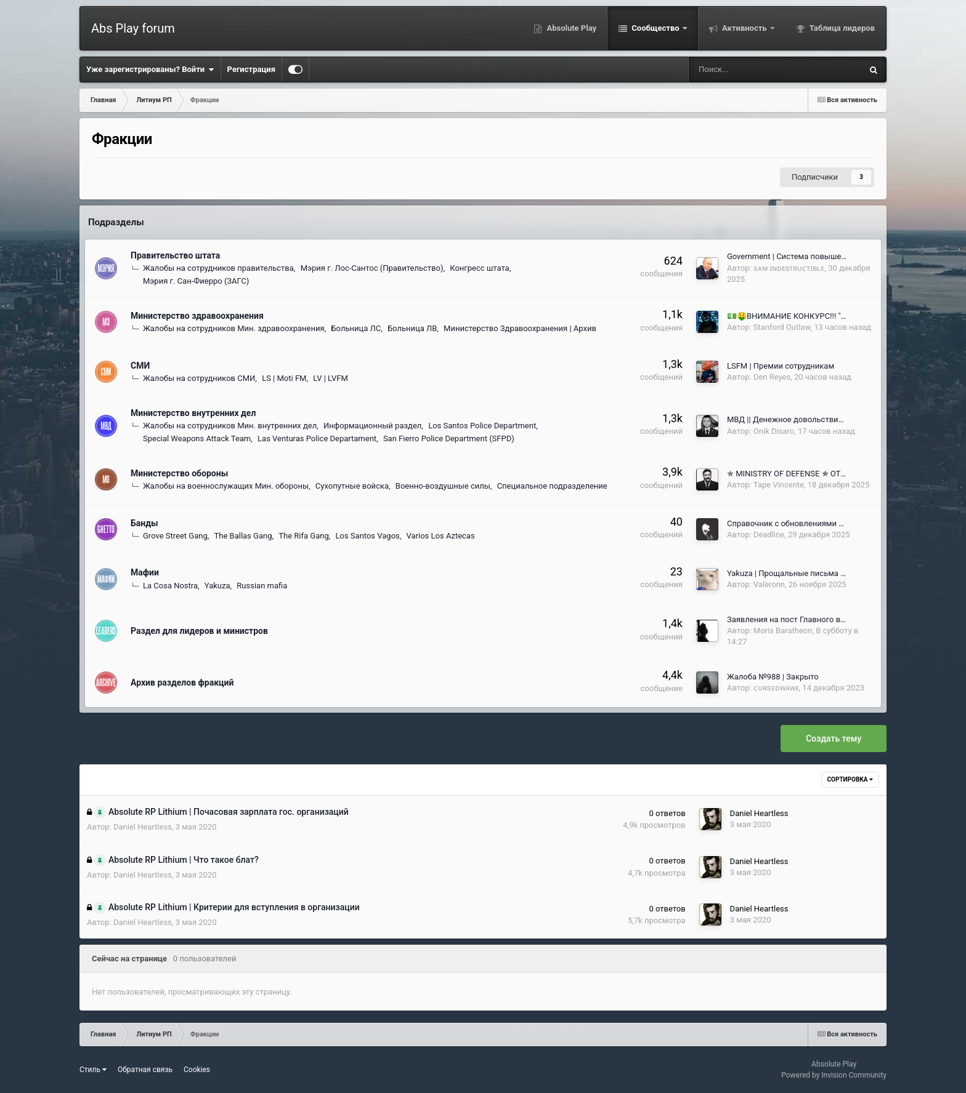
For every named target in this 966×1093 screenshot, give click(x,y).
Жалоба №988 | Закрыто (773, 676)
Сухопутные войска (352, 485)
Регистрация (251, 69)
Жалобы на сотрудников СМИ (199, 378)
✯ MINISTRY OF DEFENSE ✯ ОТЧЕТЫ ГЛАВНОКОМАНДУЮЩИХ (844, 473)
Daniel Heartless (142, 826)
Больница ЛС (356, 328)
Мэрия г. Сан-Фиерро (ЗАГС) (196, 281)
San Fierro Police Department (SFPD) (448, 438)
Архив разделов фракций (182, 682)
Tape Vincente (778, 484)
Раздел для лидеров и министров (199, 631)
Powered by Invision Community (834, 1075)
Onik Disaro (773, 431)
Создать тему (833, 738)
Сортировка (850, 779)
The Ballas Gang (243, 535)
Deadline (768, 534)
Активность (744, 28)
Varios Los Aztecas (441, 535)
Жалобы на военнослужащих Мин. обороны (226, 485)
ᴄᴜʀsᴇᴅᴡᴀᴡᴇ (776, 687)
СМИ (140, 365)
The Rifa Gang (303, 535)
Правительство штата (175, 255)
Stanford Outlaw (782, 327)
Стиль (93, 1069)
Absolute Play (570, 28)
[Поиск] (736, 69)
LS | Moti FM (284, 378)
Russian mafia (262, 585)
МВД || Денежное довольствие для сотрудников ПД (824, 419)
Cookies (197, 1069)
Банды (144, 523)
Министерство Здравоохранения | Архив (520, 328)
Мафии (145, 572)
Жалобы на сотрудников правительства (218, 268)
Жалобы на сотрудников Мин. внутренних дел (230, 425)
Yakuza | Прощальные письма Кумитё (797, 573)
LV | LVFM (330, 378)
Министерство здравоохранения (197, 316)
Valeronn (769, 584)
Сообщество (655, 28)
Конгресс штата (479, 268)
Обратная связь (145, 1069)
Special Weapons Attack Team (197, 438)
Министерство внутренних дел (193, 413)
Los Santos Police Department (482, 425)
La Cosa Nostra (170, 585)
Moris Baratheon (783, 630)
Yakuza (217, 585)
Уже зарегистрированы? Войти (150, 69)
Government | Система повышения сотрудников (816, 256)
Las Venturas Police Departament (317, 438)
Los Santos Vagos (368, 535)
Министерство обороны (179, 473)
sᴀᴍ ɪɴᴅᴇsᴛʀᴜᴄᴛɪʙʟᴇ (789, 268)
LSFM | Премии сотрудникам (780, 365)
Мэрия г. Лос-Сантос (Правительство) (372, 268)
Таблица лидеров (841, 28)
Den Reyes (771, 377)
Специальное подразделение (552, 485)
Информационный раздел (372, 425)
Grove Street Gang (175, 535)
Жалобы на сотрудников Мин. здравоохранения (234, 328)
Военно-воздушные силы (443, 485)
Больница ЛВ (412, 328)
